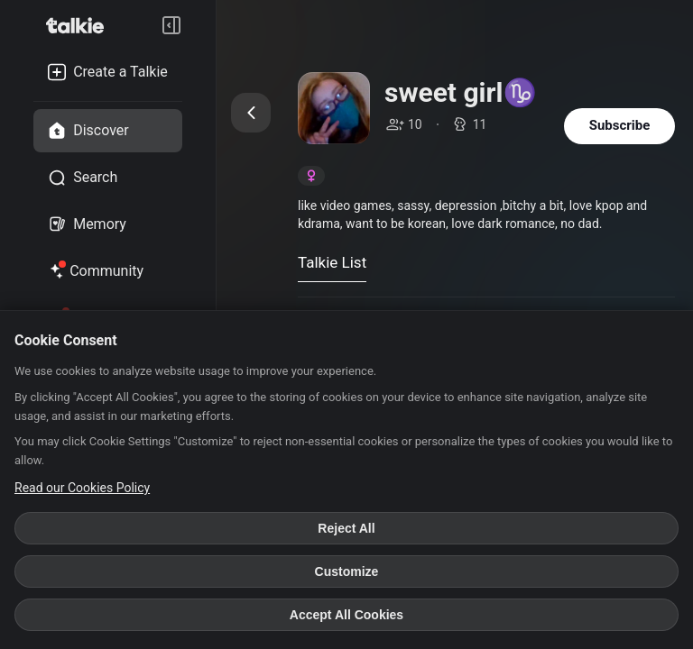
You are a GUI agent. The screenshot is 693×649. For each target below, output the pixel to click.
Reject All (346, 528)
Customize (347, 571)
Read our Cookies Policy (82, 487)
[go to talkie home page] (80, 25)
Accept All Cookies (346, 615)
